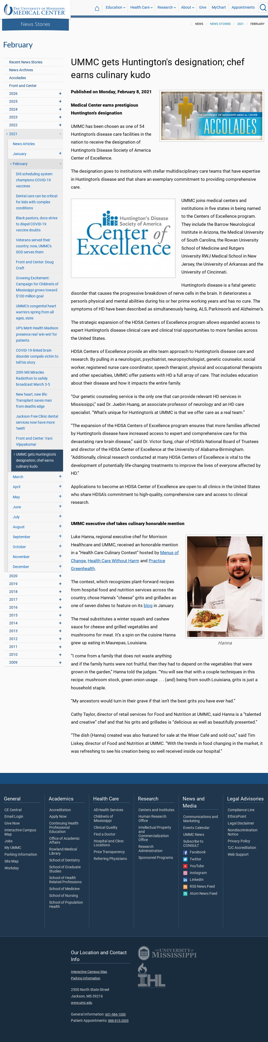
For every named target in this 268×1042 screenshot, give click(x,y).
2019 (13, 584)
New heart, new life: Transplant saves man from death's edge (34, 400)
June (17, 507)
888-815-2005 (118, 1021)
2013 (13, 631)
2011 (13, 647)
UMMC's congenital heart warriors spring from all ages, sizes (36, 312)
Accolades (17, 78)
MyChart (219, 7)
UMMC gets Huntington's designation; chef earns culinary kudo (36, 460)
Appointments (243, 7)
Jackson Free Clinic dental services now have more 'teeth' (37, 422)
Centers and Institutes (156, 810)
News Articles (24, 144)
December (21, 567)
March (18, 477)
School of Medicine (64, 889)
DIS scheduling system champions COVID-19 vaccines (34, 180)
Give (202, 7)
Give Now (12, 823)
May (16, 497)
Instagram (195, 873)
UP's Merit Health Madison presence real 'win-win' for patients (37, 334)
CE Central (12, 810)
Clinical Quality (106, 828)
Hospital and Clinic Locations (109, 843)
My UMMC (12, 848)
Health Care (139, 7)
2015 (13, 615)
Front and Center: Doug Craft (35, 265)
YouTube (193, 866)
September (21, 537)
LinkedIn (193, 880)
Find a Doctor (104, 834)
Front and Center (23, 86)
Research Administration (150, 849)
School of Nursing (63, 896)
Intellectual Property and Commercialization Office (154, 834)
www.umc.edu (81, 1003)
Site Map (11, 861)
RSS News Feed (199, 887)
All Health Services (108, 810)
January (19, 154)
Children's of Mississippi (103, 819)
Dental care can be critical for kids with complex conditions (36, 202)
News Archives (21, 70)
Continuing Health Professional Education (64, 827)
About (186, 7)
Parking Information (20, 855)
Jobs (8, 841)
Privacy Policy (239, 841)
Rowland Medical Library (63, 851)
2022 (13, 125)
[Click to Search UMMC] (263, 7)
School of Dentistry (64, 860)
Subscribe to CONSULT (193, 843)
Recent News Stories (25, 62)
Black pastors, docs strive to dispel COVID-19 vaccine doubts (36, 224)
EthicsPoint (237, 817)
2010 (13, 654)
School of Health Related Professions (65, 880)
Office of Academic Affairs (64, 841)
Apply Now (58, 817)
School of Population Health (66, 905)
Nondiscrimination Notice (243, 832)
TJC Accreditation (242, 848)
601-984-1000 (115, 1014)
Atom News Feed (200, 894)
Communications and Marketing (200, 819)
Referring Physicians (110, 859)
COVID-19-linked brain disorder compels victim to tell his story (37, 356)
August (19, 527)
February (20, 164)
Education (114, 7)
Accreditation (60, 810)
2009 (13, 662)
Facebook (194, 852)
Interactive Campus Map (20, 832)
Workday (11, 868)
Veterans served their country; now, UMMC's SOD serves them (34, 246)
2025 (13, 101)
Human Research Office (152, 819)
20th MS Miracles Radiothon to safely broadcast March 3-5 (33, 378)
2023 (13, 117)
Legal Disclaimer (241, 823)
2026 (13, 93)
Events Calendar (196, 828)
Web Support (238, 855)
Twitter (192, 859)
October (19, 547)
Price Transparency (109, 852)
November (21, 557)
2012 (13, 639)
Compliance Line (241, 810)
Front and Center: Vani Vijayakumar (34, 441)
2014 (13, 623)
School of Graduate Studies (65, 869)
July (16, 517)
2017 (13, 599)
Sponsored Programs (155, 858)
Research (165, 7)
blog (148, 605)
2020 (13, 576)
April (16, 487)
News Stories (35, 24)
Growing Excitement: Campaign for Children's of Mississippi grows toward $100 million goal (37, 287)
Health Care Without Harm (113, 560)
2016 (13, 607)
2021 (240, 24)
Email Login (13, 817)
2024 (13, 109)
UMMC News (193, 835)
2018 (13, 592)
